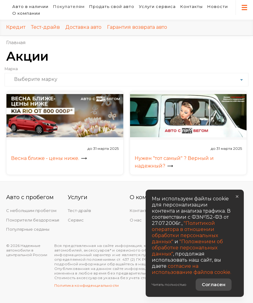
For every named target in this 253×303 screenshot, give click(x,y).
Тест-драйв (45, 27)
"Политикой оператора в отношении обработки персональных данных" (185, 232)
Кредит (15, 27)
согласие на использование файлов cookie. (191, 269)
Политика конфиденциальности (86, 285)
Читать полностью (169, 284)
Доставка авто (83, 27)
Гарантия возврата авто (137, 27)
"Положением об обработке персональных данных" (187, 248)
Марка (11, 69)
